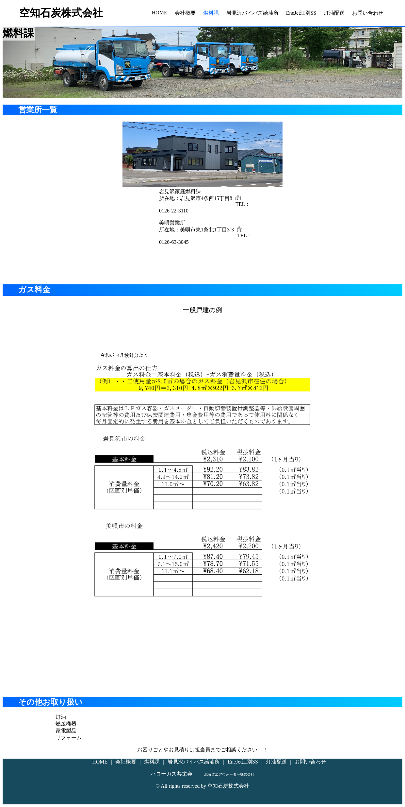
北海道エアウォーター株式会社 (229, 774)
